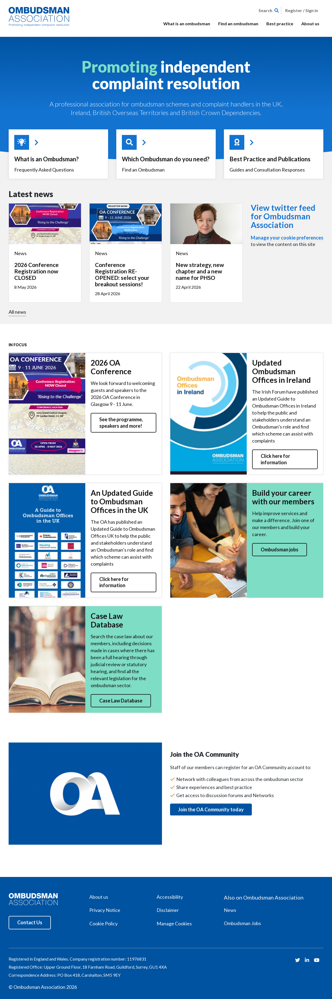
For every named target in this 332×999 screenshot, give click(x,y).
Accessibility (170, 897)
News (230, 910)
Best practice (279, 23)
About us (310, 23)
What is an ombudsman (186, 23)
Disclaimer (168, 910)
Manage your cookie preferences (287, 238)
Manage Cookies (174, 923)
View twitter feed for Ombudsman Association (283, 216)
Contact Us (29, 922)
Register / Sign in (301, 10)
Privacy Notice (104, 910)
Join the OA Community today (211, 809)
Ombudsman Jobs (242, 923)
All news (17, 312)
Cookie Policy (103, 923)
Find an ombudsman (238, 23)
